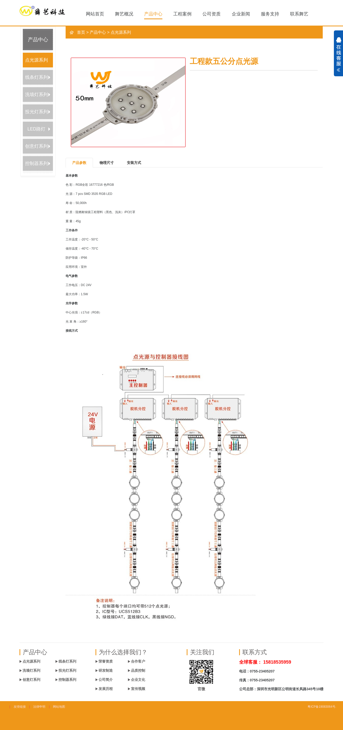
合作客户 (138, 661)
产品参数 (79, 163)
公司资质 (211, 13)
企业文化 (138, 680)
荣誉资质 (106, 661)
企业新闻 (241, 13)
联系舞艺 (299, 13)
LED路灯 (36, 129)
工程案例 (182, 13)
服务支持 (270, 13)
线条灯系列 (36, 77)
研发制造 (106, 670)
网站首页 (95, 13)
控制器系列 (36, 163)
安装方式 (134, 163)
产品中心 (153, 13)
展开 (338, 57)
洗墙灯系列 (36, 94)
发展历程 (106, 689)
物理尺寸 (107, 163)
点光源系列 (36, 60)
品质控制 (138, 670)
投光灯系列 (36, 111)
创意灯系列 (36, 146)
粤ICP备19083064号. (322, 706)
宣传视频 (138, 689)
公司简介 (106, 680)
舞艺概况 (124, 13)
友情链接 (20, 706)
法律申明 (39, 706)
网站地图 (59, 706)
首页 (81, 32)
